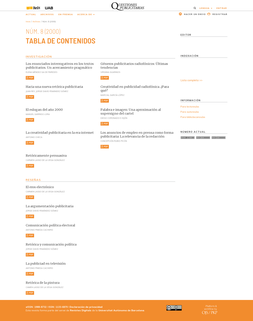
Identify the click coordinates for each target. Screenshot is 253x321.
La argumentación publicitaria (49, 206)
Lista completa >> (191, 80)
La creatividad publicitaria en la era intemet (60, 133)
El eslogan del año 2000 (44, 110)
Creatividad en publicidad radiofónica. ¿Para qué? (135, 89)
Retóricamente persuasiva (46, 156)
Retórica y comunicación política (51, 244)
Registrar (219, 14)
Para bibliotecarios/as (192, 117)
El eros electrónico (40, 187)
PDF (31, 78)
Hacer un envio (194, 14)
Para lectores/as (189, 106)
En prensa (65, 14)
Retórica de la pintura (42, 283)
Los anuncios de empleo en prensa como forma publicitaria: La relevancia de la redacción (137, 134)
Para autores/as (189, 111)
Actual (31, 14)
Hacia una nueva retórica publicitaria (54, 87)
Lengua (204, 8)
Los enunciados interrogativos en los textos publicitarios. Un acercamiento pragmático (60, 66)
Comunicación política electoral (50, 225)
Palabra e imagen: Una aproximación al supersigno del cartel (131, 111)
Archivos (47, 14)
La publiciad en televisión (46, 264)
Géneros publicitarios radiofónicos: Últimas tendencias (134, 66)
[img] (126, 5)
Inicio (28, 21)
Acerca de (85, 14)
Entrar (221, 8)
